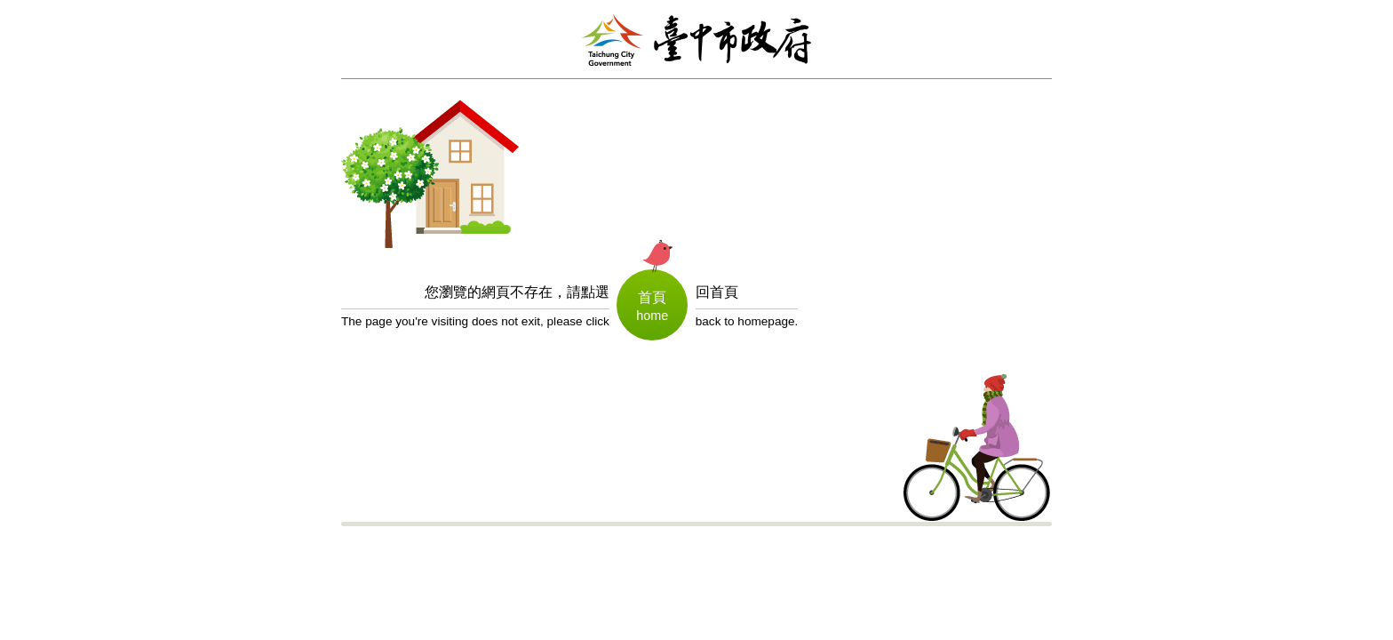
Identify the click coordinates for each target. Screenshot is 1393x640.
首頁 (652, 297)
